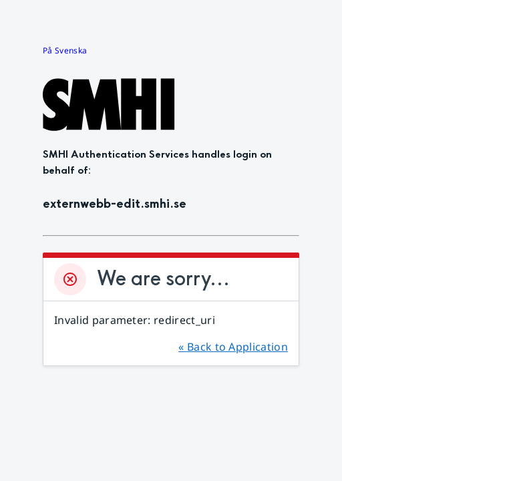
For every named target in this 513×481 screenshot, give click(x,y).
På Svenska (65, 50)
